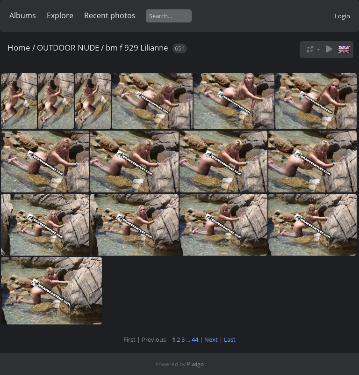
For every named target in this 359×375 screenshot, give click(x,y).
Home (18, 47)
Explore (60, 15)
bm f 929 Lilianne (137, 47)
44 (195, 339)
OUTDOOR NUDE (68, 47)
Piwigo (195, 364)
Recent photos (110, 15)
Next (211, 339)
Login (342, 16)
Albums (22, 15)
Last (230, 339)
